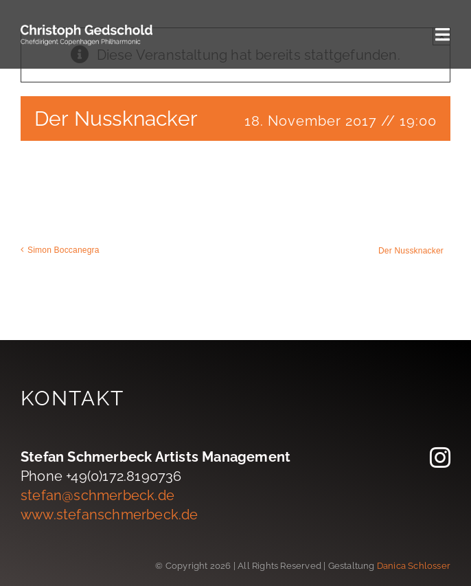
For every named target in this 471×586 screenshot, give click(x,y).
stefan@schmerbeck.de (97, 495)
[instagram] (440, 457)
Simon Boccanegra (63, 250)
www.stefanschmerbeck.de (109, 514)
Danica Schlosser (413, 566)
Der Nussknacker (411, 251)
